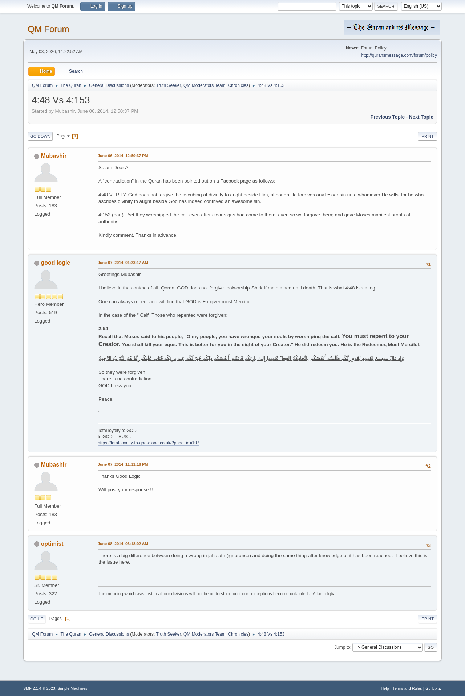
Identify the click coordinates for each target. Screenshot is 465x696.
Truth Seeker (168, 85)
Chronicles (238, 85)
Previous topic (387, 117)
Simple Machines (72, 688)
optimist (52, 544)
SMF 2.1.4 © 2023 (39, 688)
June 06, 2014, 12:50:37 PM (123, 155)
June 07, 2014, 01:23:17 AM (123, 262)
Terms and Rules (407, 688)
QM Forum (48, 29)
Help (385, 688)
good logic (55, 263)
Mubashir (53, 156)
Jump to (342, 647)
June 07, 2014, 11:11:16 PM (123, 464)
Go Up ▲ (433, 688)
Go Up (36, 619)
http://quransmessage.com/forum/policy (399, 55)
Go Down (40, 136)
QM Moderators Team (204, 85)
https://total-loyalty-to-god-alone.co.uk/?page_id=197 (148, 442)
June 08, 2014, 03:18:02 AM (123, 543)
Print (427, 136)
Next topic (421, 117)
